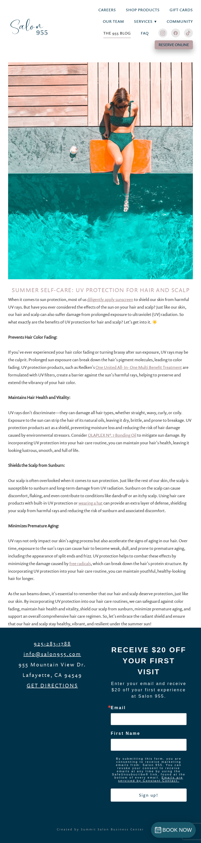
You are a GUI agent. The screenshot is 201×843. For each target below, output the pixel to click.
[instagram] (162, 33)
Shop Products (143, 10)
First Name (125, 733)
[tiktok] (188, 33)
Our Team (113, 21)
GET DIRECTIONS (52, 685)
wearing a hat (91, 503)
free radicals (80, 563)
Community (180, 21)
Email (118, 708)
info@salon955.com (52, 654)
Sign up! (149, 795)
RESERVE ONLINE (174, 44)
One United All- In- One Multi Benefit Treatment (139, 367)
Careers (107, 10)
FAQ (145, 33)
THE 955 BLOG (117, 33)
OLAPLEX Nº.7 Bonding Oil (112, 435)
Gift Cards (181, 10)
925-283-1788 (52, 643)
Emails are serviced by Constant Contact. (150, 779)
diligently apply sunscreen (110, 299)
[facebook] (175, 33)
